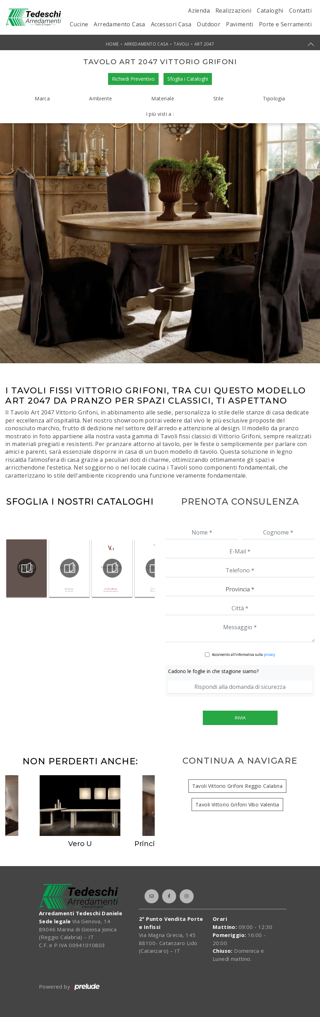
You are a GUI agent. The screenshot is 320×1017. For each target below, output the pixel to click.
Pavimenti (239, 24)
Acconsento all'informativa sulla (243, 654)
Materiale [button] (162, 98)
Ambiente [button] (100, 98)
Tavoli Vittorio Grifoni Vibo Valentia (237, 804)
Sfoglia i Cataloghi (187, 78)
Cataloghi (270, 10)
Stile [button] (218, 98)
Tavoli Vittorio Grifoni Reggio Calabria (237, 786)
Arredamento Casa (119, 24)
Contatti (300, 10)
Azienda (199, 10)
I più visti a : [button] (160, 114)
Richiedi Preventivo (133, 78)
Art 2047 (204, 44)
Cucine (79, 24)
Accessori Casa (171, 24)
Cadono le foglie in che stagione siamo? (213, 671)
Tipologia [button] (274, 98)
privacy (269, 654)
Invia (240, 717)
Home (112, 44)
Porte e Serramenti (285, 24)
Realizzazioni (233, 10)
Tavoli (181, 44)
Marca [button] (42, 98)
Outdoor (208, 24)
